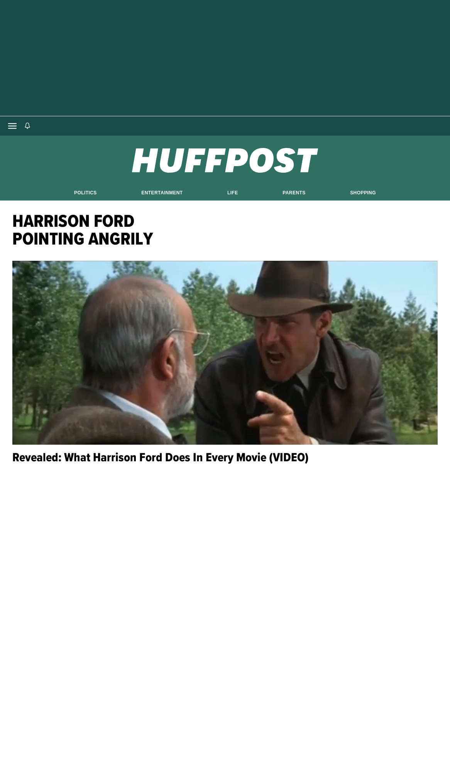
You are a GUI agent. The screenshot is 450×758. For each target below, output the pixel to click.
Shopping (363, 192)
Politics (85, 192)
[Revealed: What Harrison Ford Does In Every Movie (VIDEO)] (225, 353)
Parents (294, 192)
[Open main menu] (12, 126)
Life (232, 192)
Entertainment (162, 192)
